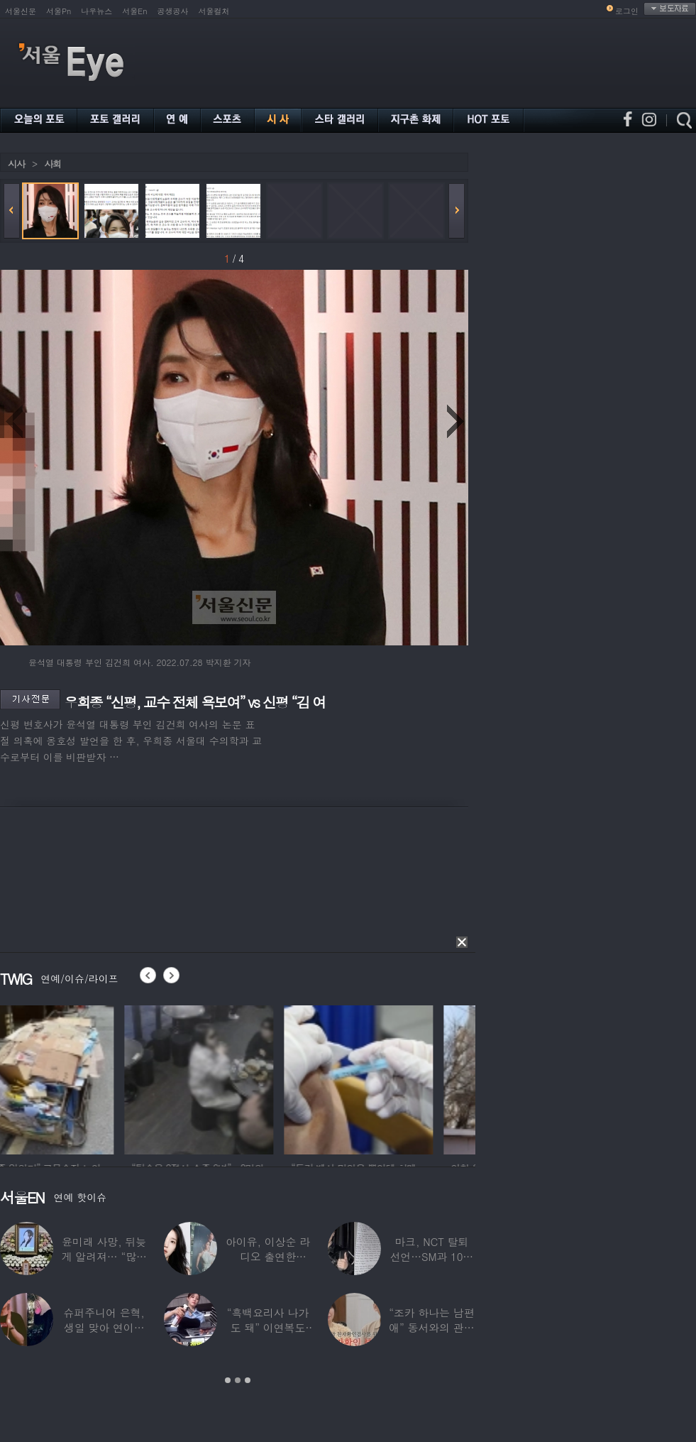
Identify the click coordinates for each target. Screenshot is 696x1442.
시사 (16, 163)
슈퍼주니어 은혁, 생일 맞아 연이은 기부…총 (104, 1327)
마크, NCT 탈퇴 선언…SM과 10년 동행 (431, 1256)
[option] (74, 1078)
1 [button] (228, 1380)
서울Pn (58, 11)
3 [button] (247, 1380)
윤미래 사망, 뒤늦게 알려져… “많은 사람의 (103, 1256)
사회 (52, 163)
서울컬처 (214, 11)
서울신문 (20, 11)
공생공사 (173, 11)
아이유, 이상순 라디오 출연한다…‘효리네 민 (268, 1256)
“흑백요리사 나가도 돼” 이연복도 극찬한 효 (268, 1327)
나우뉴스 (96, 11)
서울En (134, 11)
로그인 (627, 11)
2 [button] (238, 1380)
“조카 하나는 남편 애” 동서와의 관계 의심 (431, 1327)
